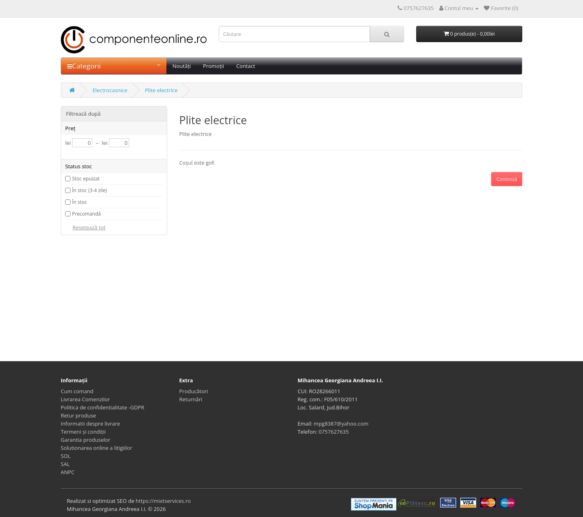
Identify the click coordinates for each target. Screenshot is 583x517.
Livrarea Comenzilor (85, 399)
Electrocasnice (109, 90)
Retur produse (78, 415)
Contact (245, 66)
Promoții (213, 66)
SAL (65, 464)
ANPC (67, 472)
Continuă (506, 179)
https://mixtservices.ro (163, 500)
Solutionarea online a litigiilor (96, 447)
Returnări (190, 399)
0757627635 (334, 431)
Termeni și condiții (83, 431)
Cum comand (77, 391)
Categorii (113, 65)
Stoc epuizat (86, 178)
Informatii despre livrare (90, 423)
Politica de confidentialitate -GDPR (102, 407)
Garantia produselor (86, 439)
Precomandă (86, 213)
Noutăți (181, 66)
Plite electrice (161, 90)
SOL (65, 456)
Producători (193, 391)
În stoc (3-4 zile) (89, 190)
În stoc (79, 202)
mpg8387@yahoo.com (341, 423)
